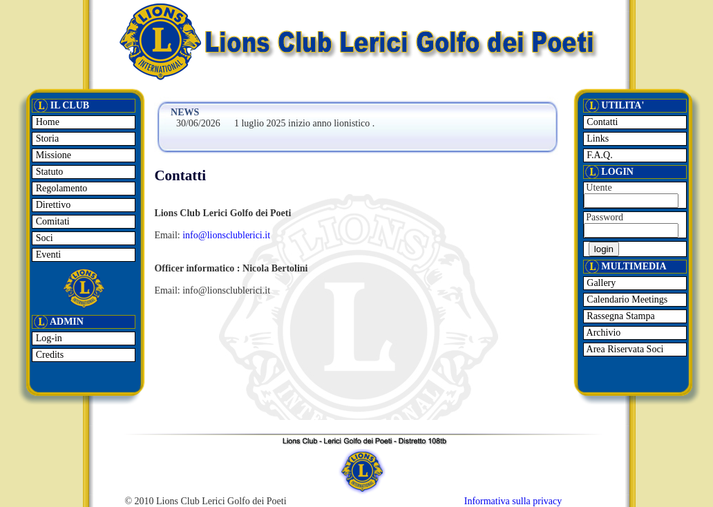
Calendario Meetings (626, 299)
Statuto (48, 171)
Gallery (600, 283)
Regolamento (60, 188)
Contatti (601, 122)
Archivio (602, 332)
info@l (195, 235)
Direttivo (51, 205)
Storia (46, 138)
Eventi (47, 254)
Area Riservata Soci (624, 349)
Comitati (51, 221)
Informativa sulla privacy (513, 501)
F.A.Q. (598, 155)
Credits (48, 355)
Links (596, 138)
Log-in (47, 338)
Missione (52, 155)
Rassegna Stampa (619, 316)
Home (46, 122)
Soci (43, 238)
